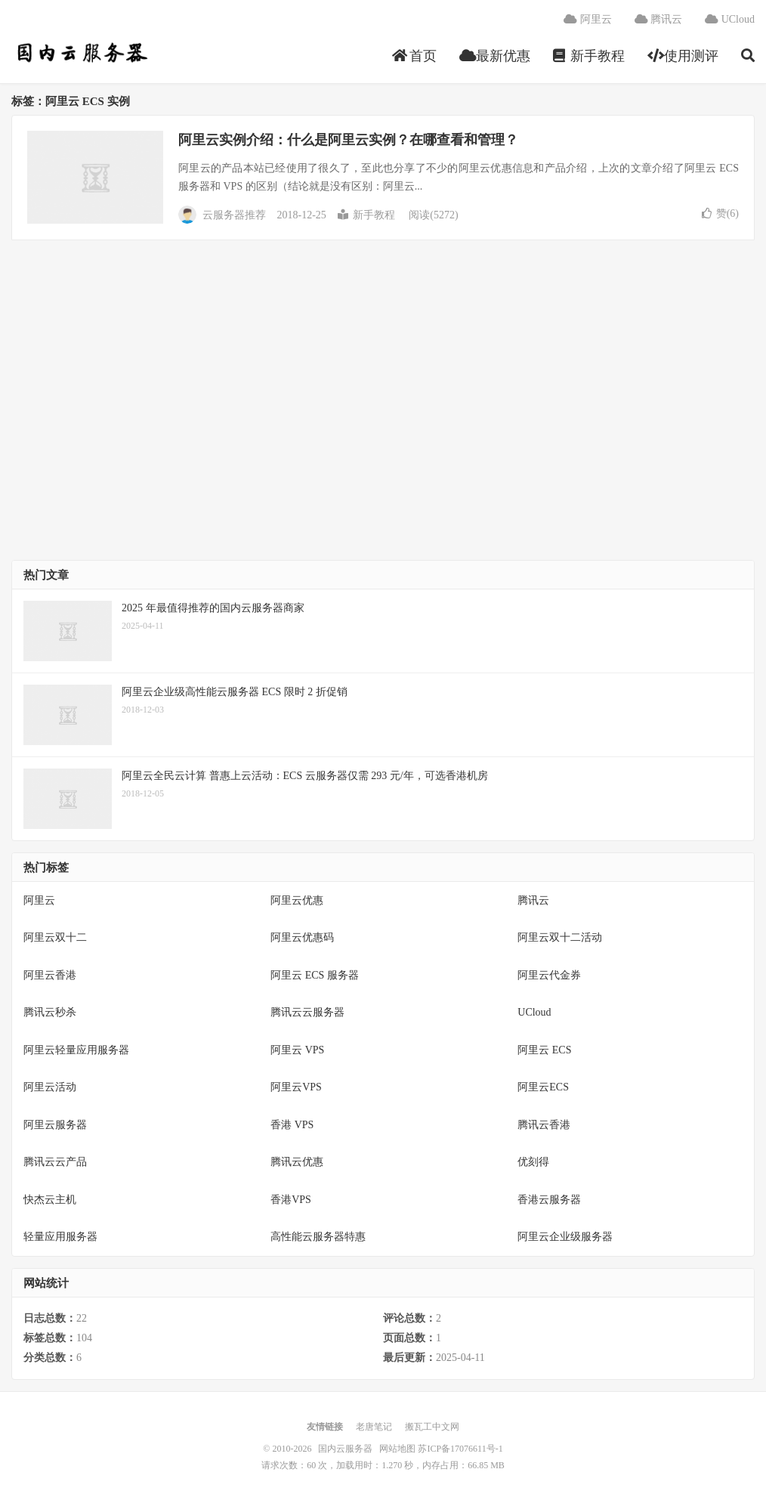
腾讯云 (659, 19)
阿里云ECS (543, 1087)
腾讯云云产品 (55, 1162)
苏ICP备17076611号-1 (460, 1448)
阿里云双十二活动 (559, 937)
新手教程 (589, 55)
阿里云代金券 (549, 975)
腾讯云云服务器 (307, 1012)
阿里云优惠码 (302, 937)
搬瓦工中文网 (432, 1426)
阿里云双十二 (55, 937)
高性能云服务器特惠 (318, 1236)
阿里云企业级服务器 (565, 1236)
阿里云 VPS (297, 1050)
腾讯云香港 (543, 1124)
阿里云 (588, 19)
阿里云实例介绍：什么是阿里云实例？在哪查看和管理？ (348, 139)
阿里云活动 (49, 1087)
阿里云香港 (49, 975)
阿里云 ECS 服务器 (314, 975)
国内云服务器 (80, 54)
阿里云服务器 (55, 1124)
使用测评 (683, 55)
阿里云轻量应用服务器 (76, 1050)
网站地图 (397, 1448)
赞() (720, 213)
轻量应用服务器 (60, 1236)
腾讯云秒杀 (49, 1012)
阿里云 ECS (544, 1050)
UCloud (730, 19)
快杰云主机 (49, 1199)
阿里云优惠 (296, 900)
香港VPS (290, 1199)
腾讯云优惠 (296, 1162)
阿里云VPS (296, 1087)
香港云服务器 (549, 1199)
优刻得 (533, 1162)
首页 (414, 55)
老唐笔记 (374, 1426)
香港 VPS (292, 1124)
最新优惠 (495, 55)
